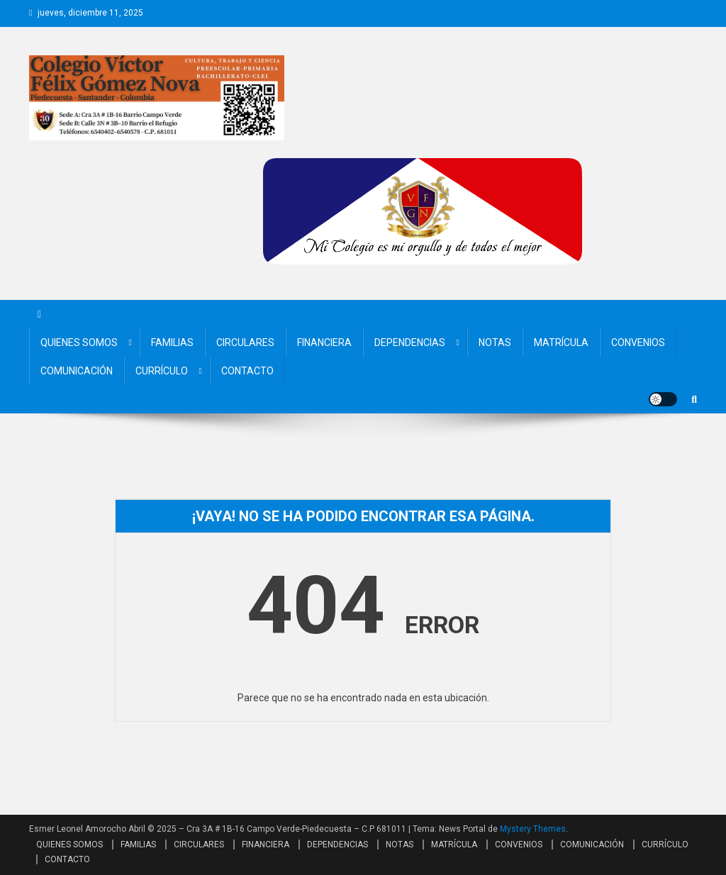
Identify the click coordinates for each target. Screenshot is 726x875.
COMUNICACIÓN (76, 371)
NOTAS (495, 342)
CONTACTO (247, 371)
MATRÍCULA (561, 342)
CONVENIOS (638, 342)
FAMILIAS (172, 342)
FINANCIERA (324, 342)
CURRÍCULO (161, 371)
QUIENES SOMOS (79, 342)
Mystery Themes (533, 829)
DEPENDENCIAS (409, 342)
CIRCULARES (245, 342)
